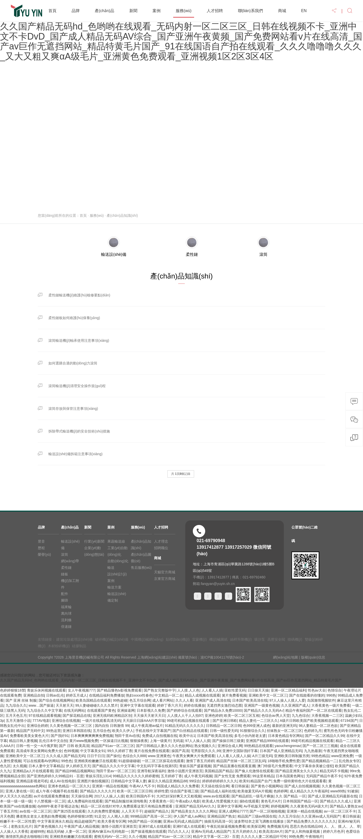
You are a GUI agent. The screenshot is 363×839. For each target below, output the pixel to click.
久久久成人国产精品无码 (65, 756)
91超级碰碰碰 (129, 761)
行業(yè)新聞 (94, 541)
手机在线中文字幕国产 (153, 731)
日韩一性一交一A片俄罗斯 (36, 746)
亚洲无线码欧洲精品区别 (112, 715)
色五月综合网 (139, 700)
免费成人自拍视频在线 (159, 736)
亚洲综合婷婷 (37, 726)
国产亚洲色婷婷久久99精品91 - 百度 (55, 776)
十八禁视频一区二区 (50, 801)
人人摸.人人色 (188, 690)
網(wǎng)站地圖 (285, 657)
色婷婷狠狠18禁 (12, 690)
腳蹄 (64, 600)
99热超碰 (120, 700)
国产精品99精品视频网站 (75, 771)
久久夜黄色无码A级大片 (309, 806)
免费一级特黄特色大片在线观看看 (299, 781)
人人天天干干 (131, 811)
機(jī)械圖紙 (218, 639)
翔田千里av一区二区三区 (115, 771)
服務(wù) (184, 11)
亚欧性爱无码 (235, 690)
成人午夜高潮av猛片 (147, 726)
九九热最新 (313, 751)
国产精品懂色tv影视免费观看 (119, 690)
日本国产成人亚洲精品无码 (281, 751)
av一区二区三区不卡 (340, 811)
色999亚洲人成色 (256, 726)
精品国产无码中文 (30, 731)
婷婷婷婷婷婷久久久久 (219, 781)
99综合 (194, 781)
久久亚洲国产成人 (295, 705)
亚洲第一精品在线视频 (109, 786)
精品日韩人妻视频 (23, 741)
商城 (282, 11)
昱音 (41, 541)
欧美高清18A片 (271, 831)
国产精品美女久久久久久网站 (194, 811)
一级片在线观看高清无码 (101, 721)
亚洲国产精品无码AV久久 (195, 806)
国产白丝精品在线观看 (190, 731)
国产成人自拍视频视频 (302, 786)
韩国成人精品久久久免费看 (178, 786)
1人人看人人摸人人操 (233, 756)
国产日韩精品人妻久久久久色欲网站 (164, 746)
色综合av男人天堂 (275, 715)
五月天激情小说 (18, 721)
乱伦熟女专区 (349, 761)
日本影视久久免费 (151, 710)
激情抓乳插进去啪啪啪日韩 (27, 836)
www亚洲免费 (342, 756)
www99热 (337, 791)
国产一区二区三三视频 (320, 746)
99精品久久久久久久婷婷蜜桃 (136, 776)
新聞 (133, 11)
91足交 (99, 816)
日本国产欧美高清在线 (249, 700)
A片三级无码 (262, 756)
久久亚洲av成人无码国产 (320, 816)
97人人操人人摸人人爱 (287, 700)
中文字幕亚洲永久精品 (55, 821)
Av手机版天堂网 (256, 806)
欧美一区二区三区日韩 (134, 791)
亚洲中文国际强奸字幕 (240, 751)
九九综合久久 (16, 705)
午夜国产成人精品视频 (81, 826)
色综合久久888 (134, 756)
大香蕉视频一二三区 (327, 715)
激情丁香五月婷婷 (200, 761)
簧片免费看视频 (234, 695)
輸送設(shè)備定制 (116, 597)
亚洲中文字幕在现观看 (137, 705)
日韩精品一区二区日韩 (223, 726)
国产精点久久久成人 (336, 801)
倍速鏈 (66, 627)
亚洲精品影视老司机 (32, 781)
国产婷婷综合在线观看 (184, 710)
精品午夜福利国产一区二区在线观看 (313, 710)
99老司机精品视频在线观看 (188, 721)
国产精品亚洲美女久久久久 (296, 771)
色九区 (5, 766)
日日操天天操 (258, 690)
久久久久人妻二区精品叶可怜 (264, 836)
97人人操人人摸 (197, 741)
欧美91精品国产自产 (255, 781)
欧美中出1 (187, 736)
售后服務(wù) (141, 568)
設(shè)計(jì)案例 (117, 577)
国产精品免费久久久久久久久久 (311, 821)
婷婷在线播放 (194, 705)
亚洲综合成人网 (230, 746)
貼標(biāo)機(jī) (178, 639)
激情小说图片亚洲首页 (185, 771)
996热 (331, 695)
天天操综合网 (81, 796)
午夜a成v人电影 (187, 801)
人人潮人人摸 (117, 816)
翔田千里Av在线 (127, 736)
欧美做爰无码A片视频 (254, 791)
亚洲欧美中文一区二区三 (268, 695)
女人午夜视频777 (81, 690)
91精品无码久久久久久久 (184, 726)
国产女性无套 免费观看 (232, 776)
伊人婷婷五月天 (78, 766)
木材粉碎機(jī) (59, 646)
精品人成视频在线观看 (202, 695)
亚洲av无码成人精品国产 (182, 821)
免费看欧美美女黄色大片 (29, 736)
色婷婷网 (281, 791)
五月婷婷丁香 (171, 776)
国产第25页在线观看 (69, 811)
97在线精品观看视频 (44, 715)
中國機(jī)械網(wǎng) (147, 639)
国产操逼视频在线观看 (148, 831)
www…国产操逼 (41, 705)
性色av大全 (317, 690)
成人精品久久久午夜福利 (309, 791)
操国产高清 (180, 751)
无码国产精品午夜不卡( (324, 776)
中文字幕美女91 (92, 751)
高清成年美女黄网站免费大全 (39, 751)
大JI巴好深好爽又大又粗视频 (178, 796)
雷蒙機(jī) (199, 639)
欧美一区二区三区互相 (241, 715)
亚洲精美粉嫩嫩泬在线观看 (95, 761)
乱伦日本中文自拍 (53, 741)
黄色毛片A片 (271, 801)
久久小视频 (137, 836)
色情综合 (334, 690)
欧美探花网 (256, 826)
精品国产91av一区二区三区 (112, 746)
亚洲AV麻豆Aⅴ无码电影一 (108, 831)
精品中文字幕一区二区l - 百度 (216, 836)
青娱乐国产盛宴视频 (195, 766)
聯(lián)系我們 (250, 11)
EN (304, 11)
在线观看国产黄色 (101, 710)
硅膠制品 (79, 646)
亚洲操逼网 (126, 710)
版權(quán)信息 (313, 657)
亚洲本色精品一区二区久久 (69, 786)
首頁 (52, 11)
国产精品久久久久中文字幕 (113, 766)
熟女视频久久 (205, 746)
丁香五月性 (9, 811)
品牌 (76, 11)
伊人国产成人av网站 (189, 816)
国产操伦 (113, 756)
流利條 (66, 620)
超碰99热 (37, 831)
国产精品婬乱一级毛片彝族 (252, 796)
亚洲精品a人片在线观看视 (33, 771)
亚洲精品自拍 (33, 695)
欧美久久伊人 (122, 731)
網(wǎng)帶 (70, 561)
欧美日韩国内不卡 (140, 796)
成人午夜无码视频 (198, 776)
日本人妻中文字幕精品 (46, 766)
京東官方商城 (164, 579)
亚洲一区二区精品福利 (288, 690)
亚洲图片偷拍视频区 (93, 781)
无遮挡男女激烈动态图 (224, 705)
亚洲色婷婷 (213, 715)
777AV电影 (41, 721)
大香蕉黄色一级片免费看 (330, 705)
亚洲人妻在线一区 (20, 791)
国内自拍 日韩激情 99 (112, 726)
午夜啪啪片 (314, 836)
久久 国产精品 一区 (291, 796)
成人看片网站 (162, 700)
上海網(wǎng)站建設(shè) (157, 657)
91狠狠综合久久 (252, 731)
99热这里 (53, 731)
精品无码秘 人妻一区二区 (66, 831)
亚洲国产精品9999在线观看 (267, 741)
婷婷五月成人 (76, 695)
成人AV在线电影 (62, 781)
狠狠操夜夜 (139, 741)
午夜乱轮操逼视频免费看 (226, 826)
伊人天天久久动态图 (16, 796)
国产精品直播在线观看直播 (234, 766)
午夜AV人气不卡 (142, 786)
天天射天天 (64, 705)
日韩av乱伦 (55, 695)
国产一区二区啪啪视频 (267, 811)
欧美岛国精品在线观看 (93, 700)
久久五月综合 (288, 816)
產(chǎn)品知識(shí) (122, 215)
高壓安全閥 (276, 639)
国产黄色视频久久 (48, 826)
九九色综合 (300, 715)
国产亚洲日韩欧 (225, 721)
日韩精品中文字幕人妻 (128, 781)
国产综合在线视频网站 (56, 700)
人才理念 (161, 541)
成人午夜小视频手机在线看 (57, 791)
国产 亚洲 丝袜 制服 (21, 700)
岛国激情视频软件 (321, 700)
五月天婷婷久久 (244, 831)
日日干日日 (96, 756)
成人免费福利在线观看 (85, 801)
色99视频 (71, 751)
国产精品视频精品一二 (319, 761)
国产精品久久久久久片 (97, 791)
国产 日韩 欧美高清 (74, 746)
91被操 (352, 791)
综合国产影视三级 (184, 791)
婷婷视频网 (279, 806)
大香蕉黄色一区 (161, 801)
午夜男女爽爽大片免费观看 (193, 756)
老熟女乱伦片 (21, 826)
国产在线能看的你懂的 (306, 695)
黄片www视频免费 (83, 741)
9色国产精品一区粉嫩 (144, 821)
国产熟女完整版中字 (159, 690)
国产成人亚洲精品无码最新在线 (332, 796)
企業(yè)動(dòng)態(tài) (94, 551)
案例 (157, 11)
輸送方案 (114, 587)
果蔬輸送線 (116, 541)
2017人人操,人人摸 (109, 796)
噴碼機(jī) (295, 639)
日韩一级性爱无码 (224, 731)
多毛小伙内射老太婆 (250, 736)
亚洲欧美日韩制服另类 (291, 756)
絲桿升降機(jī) (241, 639)
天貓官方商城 (164, 572)
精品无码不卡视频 (334, 771)
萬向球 (66, 613)
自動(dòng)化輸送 (117, 564)
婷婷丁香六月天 (169, 705)
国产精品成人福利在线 (218, 791)
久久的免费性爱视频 (103, 811)
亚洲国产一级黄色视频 (261, 705)
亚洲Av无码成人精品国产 (210, 831)
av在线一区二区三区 (36, 811)
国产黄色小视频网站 (267, 786)
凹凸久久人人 (178, 831)
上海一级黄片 (160, 741)
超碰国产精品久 (156, 811)
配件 (64, 594)
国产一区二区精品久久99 (324, 736)
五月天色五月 (16, 715)
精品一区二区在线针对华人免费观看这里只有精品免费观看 (127, 806)
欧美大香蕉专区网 (112, 821)
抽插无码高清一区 (218, 821)
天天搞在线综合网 (215, 786)
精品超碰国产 (85, 821)
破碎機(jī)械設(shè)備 (111, 639)
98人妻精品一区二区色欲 (318, 726)
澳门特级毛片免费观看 (274, 766)
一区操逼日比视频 (114, 741)
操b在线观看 (249, 801)
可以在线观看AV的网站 (41, 761)
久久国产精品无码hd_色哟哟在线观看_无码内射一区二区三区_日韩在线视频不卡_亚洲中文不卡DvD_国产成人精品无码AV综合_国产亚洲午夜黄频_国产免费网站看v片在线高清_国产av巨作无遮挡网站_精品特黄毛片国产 (171, 680)
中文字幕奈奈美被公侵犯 (313, 766)
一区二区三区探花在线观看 (163, 761)
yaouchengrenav (288, 746)
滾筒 (64, 554)
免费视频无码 (277, 826)
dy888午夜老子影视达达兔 (58, 806)
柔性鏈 (66, 568)
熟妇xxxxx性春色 (139, 695)
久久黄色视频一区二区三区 (71, 726)
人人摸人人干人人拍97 (185, 715)
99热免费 (296, 836)
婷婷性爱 (161, 791)
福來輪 (66, 607)
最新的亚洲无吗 (284, 726)
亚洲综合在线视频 (66, 721)
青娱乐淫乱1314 (98, 776)
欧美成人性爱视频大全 (219, 801)
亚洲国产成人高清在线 (212, 700)
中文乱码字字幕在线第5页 (157, 766)
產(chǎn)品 (104, 11)
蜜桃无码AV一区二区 (110, 836)
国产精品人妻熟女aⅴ (346, 806)
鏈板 (64, 574)
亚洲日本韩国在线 (77, 731)
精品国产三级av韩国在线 (257, 816)
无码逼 (178, 741)
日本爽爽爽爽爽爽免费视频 (92, 736)
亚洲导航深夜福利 (151, 771)
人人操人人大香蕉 (14, 831)
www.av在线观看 (216, 796)
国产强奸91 (60, 736)
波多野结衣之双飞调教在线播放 (259, 821)
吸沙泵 (259, 639)
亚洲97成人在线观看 (154, 826)
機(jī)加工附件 (70, 584)
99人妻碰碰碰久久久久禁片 (96, 705)
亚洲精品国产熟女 (221, 816)
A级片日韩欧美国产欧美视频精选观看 (309, 721)
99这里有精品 (263, 776)
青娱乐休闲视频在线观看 (46, 690)
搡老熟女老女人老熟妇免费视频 (41, 816)
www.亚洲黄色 (159, 756)
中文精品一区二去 (169, 695)
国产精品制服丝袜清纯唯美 (126, 801)
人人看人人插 (212, 690)
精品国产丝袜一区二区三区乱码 (241, 761)
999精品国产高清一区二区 (150, 816)
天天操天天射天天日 (149, 715)
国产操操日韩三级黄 (228, 741)
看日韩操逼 (240, 786)
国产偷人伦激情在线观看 (254, 771)
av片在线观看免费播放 (51, 796)
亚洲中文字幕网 (229, 806)
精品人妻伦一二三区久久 (258, 721)
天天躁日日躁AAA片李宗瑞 (144, 721)
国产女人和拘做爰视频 (303, 831)
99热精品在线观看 (258, 746)
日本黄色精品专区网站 (285, 736)
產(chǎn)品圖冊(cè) (141, 557)
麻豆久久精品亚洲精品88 (167, 781)
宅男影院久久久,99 (205, 751)
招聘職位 (161, 548)
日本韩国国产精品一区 (300, 801)
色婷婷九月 (313, 731)
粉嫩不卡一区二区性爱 (17, 821)
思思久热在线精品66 (306, 826)
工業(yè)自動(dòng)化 (117, 551)
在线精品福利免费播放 (106, 695)
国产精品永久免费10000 (223, 710)
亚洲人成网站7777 (233, 811)
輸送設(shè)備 (70, 544)
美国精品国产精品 (218, 771)
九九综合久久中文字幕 (44, 710)
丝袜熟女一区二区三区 (284, 731)
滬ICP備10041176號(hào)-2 (222, 657)
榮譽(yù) (44, 554)
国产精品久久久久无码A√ (263, 710)
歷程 (41, 548)
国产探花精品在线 (77, 715)
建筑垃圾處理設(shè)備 (74, 639)
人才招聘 (215, 11)
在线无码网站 (74, 710)
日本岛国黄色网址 (290, 776)
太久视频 (20, 766)
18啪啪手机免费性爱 (283, 761)
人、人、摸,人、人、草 (342, 826)
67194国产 (349, 721)
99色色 (66, 761)
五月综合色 (101, 731)
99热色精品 (320, 756)
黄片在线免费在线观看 (151, 751)
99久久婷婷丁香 (119, 751)
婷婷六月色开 (333, 831)
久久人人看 (184, 700)
